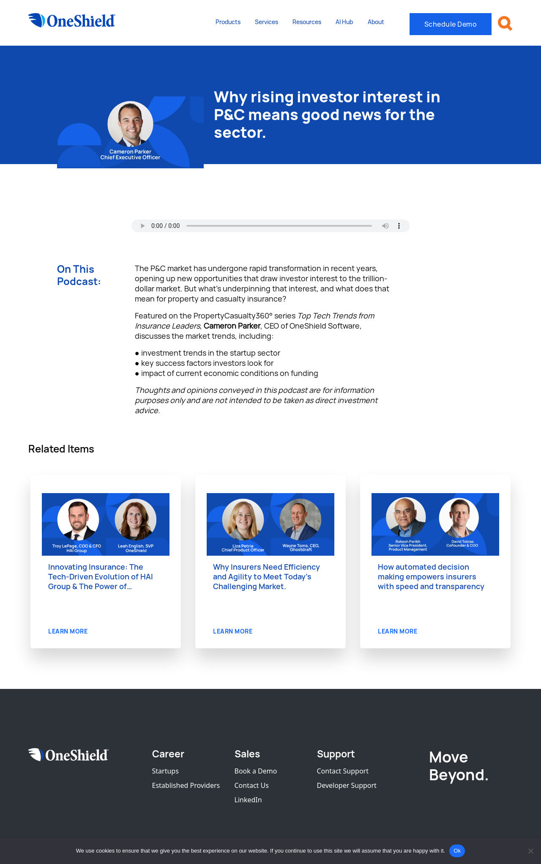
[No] (530, 851)
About (376, 22)
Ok (457, 851)
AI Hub (344, 22)
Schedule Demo (450, 24)
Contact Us (252, 785)
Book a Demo (256, 771)
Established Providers (186, 785)
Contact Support (343, 771)
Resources (306, 22)
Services (266, 22)
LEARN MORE (67, 631)
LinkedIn (248, 799)
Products (228, 22)
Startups (165, 771)
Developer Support (347, 785)
